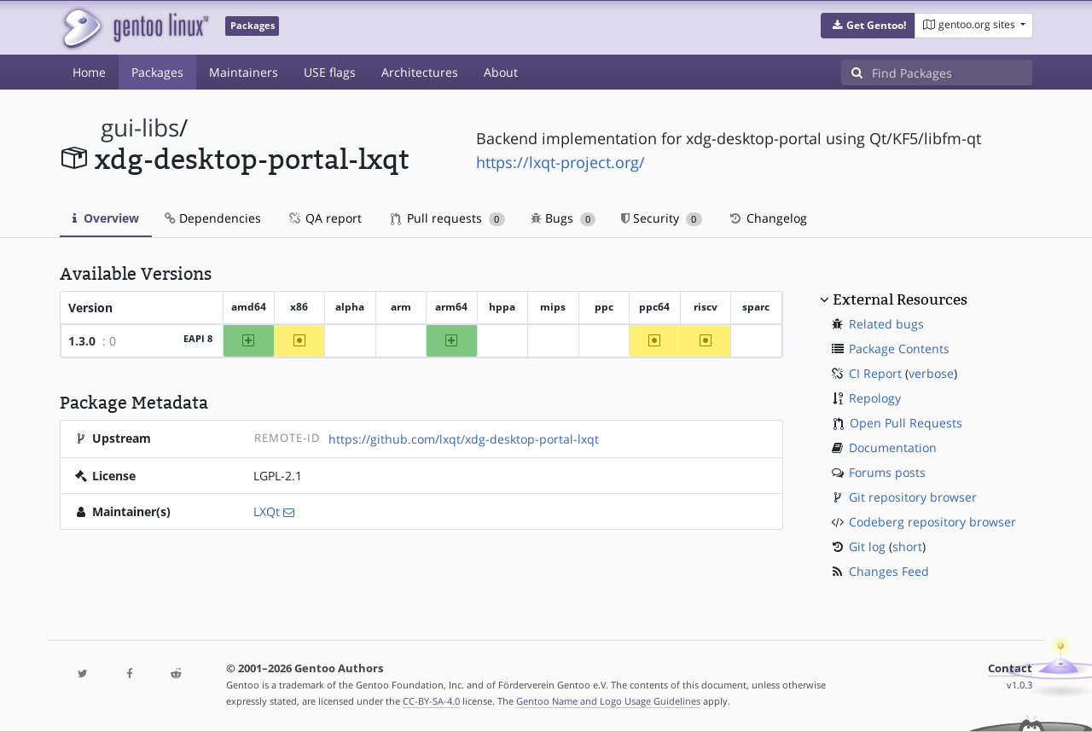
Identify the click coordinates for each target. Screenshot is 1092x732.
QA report (324, 218)
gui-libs (140, 127)
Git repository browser (913, 497)
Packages (157, 72)
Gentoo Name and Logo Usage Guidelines (608, 700)
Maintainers (243, 72)
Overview (106, 218)
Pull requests (448, 218)
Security (661, 218)
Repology (875, 398)
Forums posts (887, 472)
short (907, 546)
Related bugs (886, 324)
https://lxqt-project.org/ (560, 162)
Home (89, 72)
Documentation (893, 447)
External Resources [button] (900, 299)
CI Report (875, 373)
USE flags (330, 72)
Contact (1010, 668)
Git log (867, 546)
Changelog (767, 218)
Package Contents (899, 348)
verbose (931, 373)
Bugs (563, 218)
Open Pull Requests (906, 423)
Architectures (419, 72)
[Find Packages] (952, 72)
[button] (868, 25)
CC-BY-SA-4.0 (431, 700)
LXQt (266, 511)
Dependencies (213, 218)
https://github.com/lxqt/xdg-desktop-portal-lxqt (463, 439)
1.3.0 (82, 341)
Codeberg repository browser (932, 522)
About (501, 72)
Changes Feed (889, 571)
